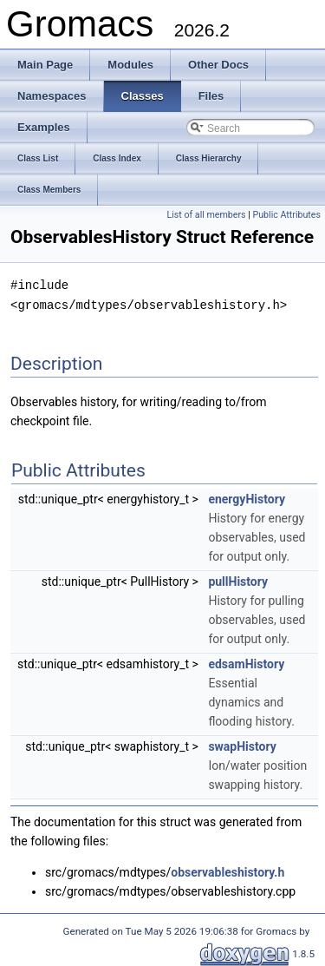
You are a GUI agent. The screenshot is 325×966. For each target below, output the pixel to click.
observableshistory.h (227, 870)
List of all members (205, 214)
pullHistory (238, 580)
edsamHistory (246, 662)
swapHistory (242, 745)
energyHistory (246, 497)
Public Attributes (286, 214)
